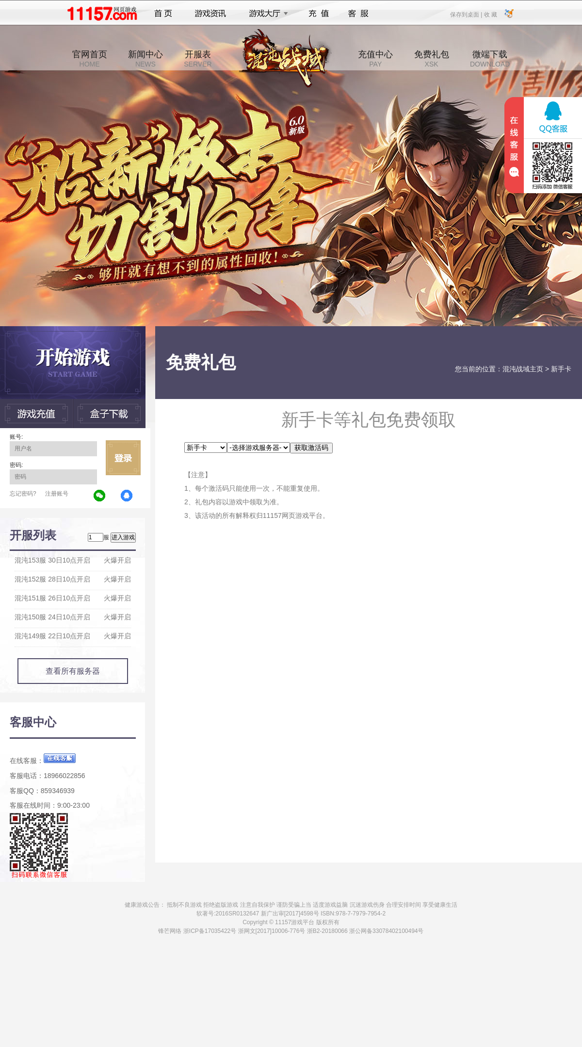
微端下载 (490, 59)
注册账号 (56, 493)
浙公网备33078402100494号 (386, 931)
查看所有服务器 (73, 671)
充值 (318, 13)
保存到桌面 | (467, 14)
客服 (359, 13)
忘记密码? (23, 493)
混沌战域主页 (522, 369)
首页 (163, 13)
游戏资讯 (210, 13)
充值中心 (375, 59)
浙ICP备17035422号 (209, 931)
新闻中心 (145, 59)
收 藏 (490, 14)
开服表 (197, 59)
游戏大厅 (266, 13)
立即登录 (123, 457)
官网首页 (89, 59)
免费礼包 (431, 59)
